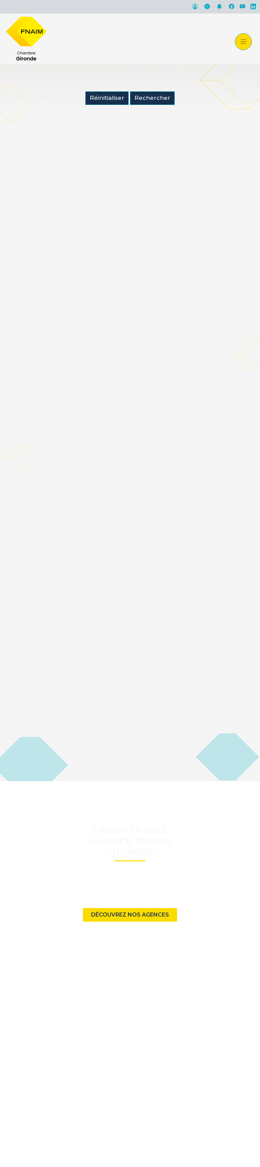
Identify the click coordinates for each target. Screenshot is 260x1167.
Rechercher (152, 97)
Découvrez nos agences (130, 914)
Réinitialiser (107, 97)
